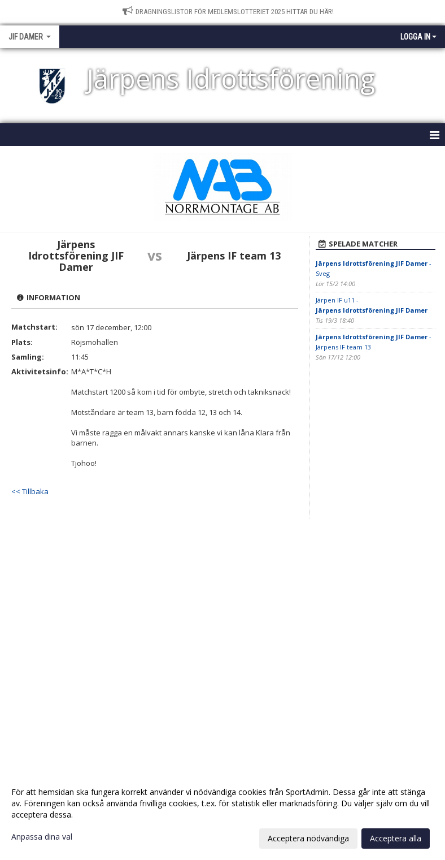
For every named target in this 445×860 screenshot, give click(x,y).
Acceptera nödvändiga (308, 838)
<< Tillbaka (30, 491)
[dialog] (222, 815)
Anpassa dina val (41, 837)
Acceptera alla (395, 838)
